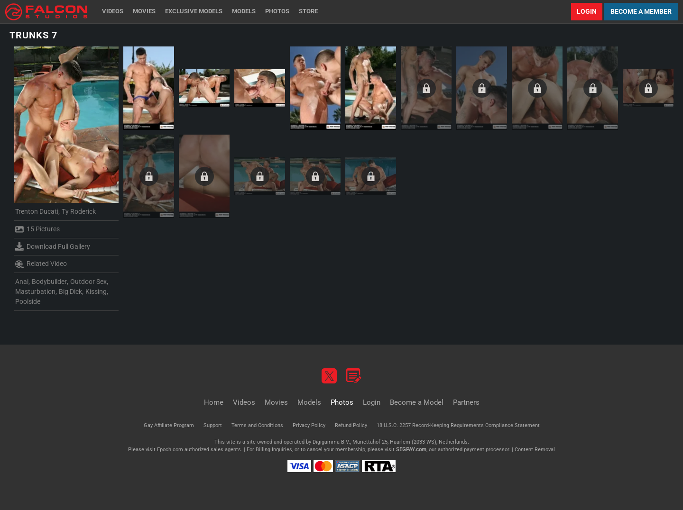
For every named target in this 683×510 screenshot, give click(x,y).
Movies (144, 11)
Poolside (27, 301)
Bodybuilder (49, 281)
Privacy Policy (309, 425)
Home (213, 402)
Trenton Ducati (36, 211)
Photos (277, 11)
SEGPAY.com (411, 449)
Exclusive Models (193, 11)
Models (244, 11)
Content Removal (535, 449)
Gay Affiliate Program (169, 425)
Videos (112, 11)
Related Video (41, 264)
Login (587, 11)
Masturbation (35, 291)
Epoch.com (170, 449)
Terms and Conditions (257, 425)
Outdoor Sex (88, 281)
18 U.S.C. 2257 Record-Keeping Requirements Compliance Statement (458, 425)
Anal (21, 281)
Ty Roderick (79, 211)
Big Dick (70, 291)
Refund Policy (351, 425)
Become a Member (641, 11)
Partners (466, 402)
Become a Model (416, 402)
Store (308, 11)
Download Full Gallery (52, 246)
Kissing (96, 291)
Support (212, 425)
